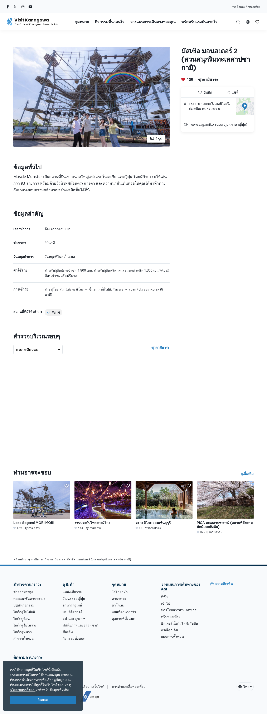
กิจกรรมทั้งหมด (74, 638)
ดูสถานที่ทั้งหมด (123, 618)
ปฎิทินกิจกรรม (23, 605)
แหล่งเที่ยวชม (72, 592)
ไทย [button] (243, 686)
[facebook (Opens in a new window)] (8, 6)
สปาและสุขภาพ (74, 618)
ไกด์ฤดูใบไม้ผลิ (24, 612)
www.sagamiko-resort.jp (209, 124)
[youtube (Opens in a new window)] (30, 6)
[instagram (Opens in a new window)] (22, 6)
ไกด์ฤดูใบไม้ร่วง (25, 625)
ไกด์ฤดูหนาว (22, 632)
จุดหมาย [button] (82, 21)
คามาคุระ (119, 598)
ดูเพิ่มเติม (247, 473)
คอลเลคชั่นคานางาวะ (29, 598)
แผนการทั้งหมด (172, 636)
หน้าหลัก (18, 559)
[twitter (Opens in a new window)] (15, 6)
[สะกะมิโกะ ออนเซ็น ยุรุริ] (164, 505)
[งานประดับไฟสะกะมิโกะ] (102, 505)
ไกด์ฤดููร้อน (21, 618)
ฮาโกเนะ (118, 605)
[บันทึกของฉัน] (257, 21)
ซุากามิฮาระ (208, 79)
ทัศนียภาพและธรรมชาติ (80, 625)
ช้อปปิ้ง (68, 632)
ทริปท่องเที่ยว (170, 616)
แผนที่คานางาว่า (124, 612)
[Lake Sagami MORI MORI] (41, 505)
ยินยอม (43, 700)
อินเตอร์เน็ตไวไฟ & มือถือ (179, 623)
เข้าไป (165, 603)
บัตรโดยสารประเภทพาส (178, 610)
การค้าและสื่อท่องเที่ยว (246, 7)
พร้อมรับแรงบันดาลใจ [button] (199, 21)
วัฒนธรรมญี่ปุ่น (74, 598)
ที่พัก (164, 596)
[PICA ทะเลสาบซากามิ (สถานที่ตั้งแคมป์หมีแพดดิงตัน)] (225, 507)
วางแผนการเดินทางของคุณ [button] (153, 21)
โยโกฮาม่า (120, 592)
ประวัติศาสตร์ (72, 612)
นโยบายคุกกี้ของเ (22, 690)
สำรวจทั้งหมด (23, 638)
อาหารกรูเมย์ (72, 605)
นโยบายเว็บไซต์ (92, 686)
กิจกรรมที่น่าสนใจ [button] (110, 21)
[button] (247, 21)
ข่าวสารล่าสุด (23, 592)
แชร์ (232, 92)
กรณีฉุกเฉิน (169, 630)
